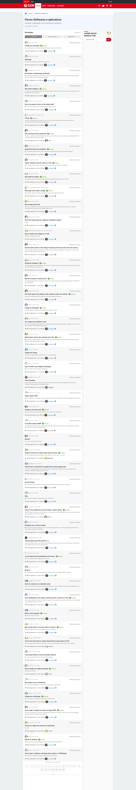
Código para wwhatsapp (32, 696)
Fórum (38, 5)
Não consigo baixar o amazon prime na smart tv (40, 627)
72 (49, 769)
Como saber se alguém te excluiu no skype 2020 (40, 710)
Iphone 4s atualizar (31, 739)
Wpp (26, 496)
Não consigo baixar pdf (32, 204)
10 (63, 766)
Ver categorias (28, 26)
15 (74, 766)
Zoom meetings (30, 380)
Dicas (44, 5)
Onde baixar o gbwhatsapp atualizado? (37, 73)
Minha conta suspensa (32, 613)
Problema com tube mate (33, 410)
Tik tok (27, 118)
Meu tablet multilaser (32, 89)
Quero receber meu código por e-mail (37, 234)
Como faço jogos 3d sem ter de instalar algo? (39, 104)
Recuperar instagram (32, 263)
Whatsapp (28, 59)
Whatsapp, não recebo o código (35, 191)
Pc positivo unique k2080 (33, 423)
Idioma (110, 1)
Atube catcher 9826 (31, 396)
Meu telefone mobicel (32, 177)
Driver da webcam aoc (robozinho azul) (37, 584)
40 (45, 769)
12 (70, 766)
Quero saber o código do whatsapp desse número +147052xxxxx (46, 753)
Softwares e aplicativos (41, 13)
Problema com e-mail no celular (35, 525)
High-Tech (26, 1)
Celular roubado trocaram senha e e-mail (38, 163)
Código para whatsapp (32, 46)
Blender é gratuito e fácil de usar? (36, 278)
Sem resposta (53, 36)
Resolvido (72, 36)
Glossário (60, 5)
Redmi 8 (27, 570)
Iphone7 (27, 439)
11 (67, 766)
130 (60, 769)
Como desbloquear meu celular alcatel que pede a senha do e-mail (46, 598)
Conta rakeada (29, 482)
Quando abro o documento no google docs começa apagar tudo (45, 467)
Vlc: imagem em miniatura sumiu (35, 322)
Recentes (33, 36)
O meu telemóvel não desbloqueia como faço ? (40, 556)
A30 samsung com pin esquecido (35, 134)
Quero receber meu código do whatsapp (38, 366)
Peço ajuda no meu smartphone (35, 682)
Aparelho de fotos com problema (35, 149)
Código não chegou (31, 353)
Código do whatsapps (32, 308)
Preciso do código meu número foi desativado (40, 726)
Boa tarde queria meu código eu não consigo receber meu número (46, 294)
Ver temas (35, 26)
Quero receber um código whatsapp (36, 669)
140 (63, 769)
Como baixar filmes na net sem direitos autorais (40, 655)
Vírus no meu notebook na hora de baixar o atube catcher (43, 510)
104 (53, 769)
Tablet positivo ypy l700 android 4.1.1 (37, 541)
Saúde (32, 1)
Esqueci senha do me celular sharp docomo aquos (41, 453)
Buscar (78, 32)
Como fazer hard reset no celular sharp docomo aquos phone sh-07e (47, 641)
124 (56, 769)
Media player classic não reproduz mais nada (39, 337)
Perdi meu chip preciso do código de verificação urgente (43, 220)
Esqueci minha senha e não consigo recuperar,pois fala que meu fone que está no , (52, 248)
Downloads (51, 5)
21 (42, 769)
